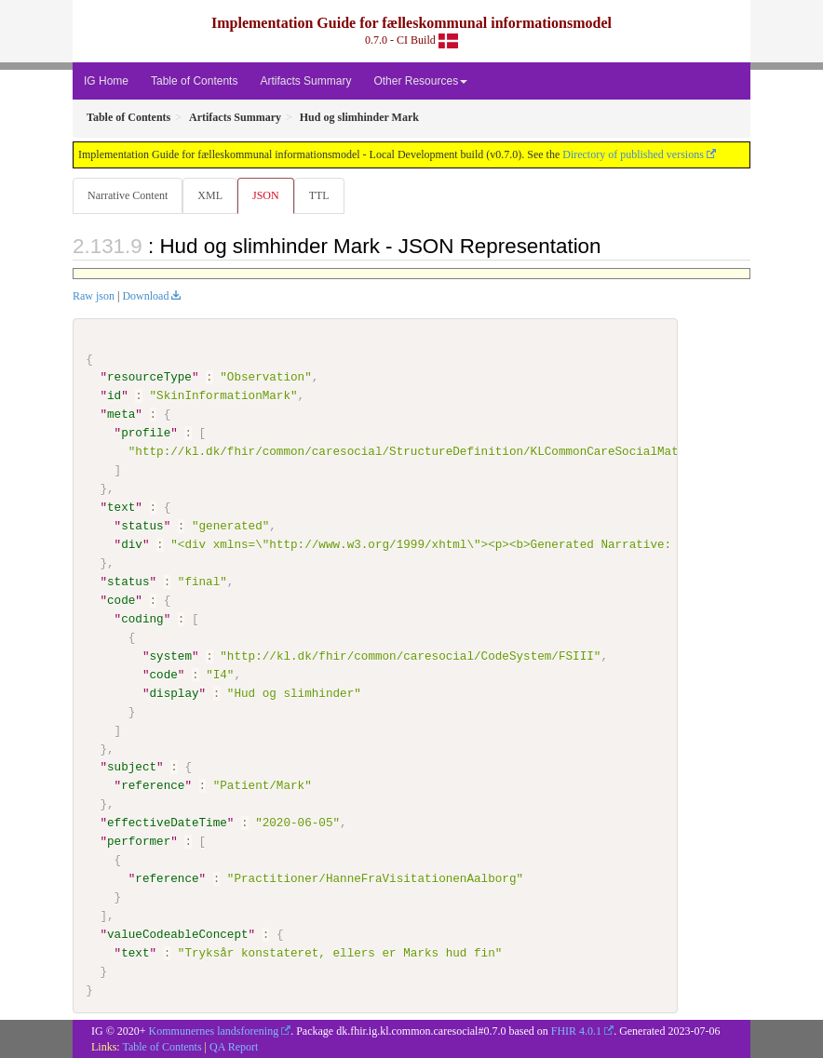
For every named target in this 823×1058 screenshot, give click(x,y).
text (121, 507)
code (121, 600)
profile (145, 432)
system (170, 656)
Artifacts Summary (305, 80)
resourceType (149, 376)
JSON (265, 195)
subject (131, 766)
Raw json (94, 295)
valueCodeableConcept (178, 934)
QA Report (233, 1045)
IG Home (106, 80)
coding (142, 618)
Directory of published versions (633, 154)
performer (138, 841)
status (142, 525)
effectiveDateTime (167, 822)
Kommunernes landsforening (214, 1030)
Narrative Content (128, 195)
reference (152, 785)
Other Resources (420, 80)
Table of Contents (194, 80)
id (114, 395)
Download (145, 295)
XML (210, 195)
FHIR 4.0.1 (576, 1030)
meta (121, 414)
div (131, 544)
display (173, 692)
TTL (319, 195)
